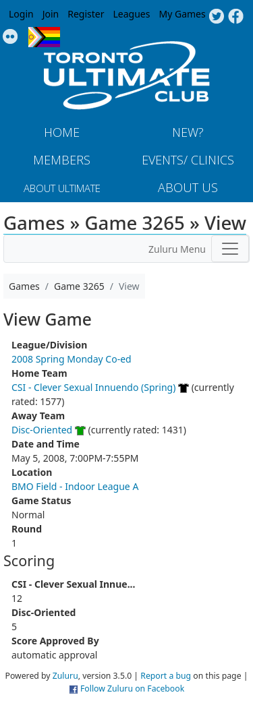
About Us (188, 187)
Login (21, 13)
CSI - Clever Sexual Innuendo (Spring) (93, 387)
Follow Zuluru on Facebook (132, 688)
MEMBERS (61, 160)
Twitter (216, 17)
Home (62, 132)
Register (85, 13)
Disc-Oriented (41, 429)
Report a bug (165, 675)
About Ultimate (62, 188)
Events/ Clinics (188, 160)
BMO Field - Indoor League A (74, 486)
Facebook (236, 17)
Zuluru (65, 675)
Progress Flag (44, 37)
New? (188, 132)
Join (51, 13)
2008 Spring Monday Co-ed (71, 359)
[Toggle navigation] (230, 248)
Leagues (131, 13)
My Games (182, 13)
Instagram (10, 37)
